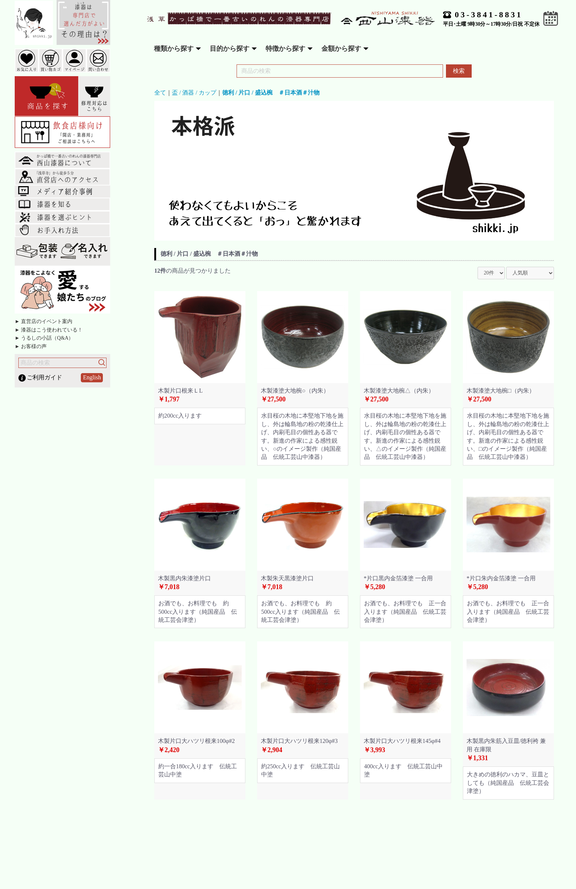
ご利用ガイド (44, 377)
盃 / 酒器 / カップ (194, 92)
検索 (459, 71)
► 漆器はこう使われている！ (49, 330)
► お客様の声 (31, 346)
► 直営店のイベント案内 (43, 321)
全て (160, 92)
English (92, 377)
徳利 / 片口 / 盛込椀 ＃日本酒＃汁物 (271, 92)
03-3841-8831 (489, 14)
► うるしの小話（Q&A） (44, 338)
